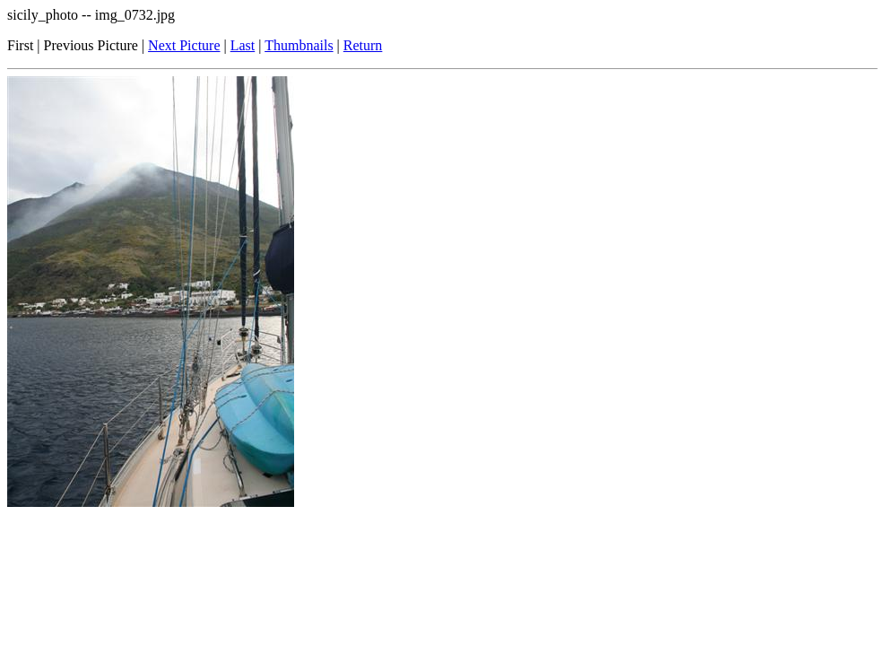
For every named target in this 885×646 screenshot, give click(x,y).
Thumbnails (299, 45)
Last (243, 45)
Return (363, 45)
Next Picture (184, 45)
